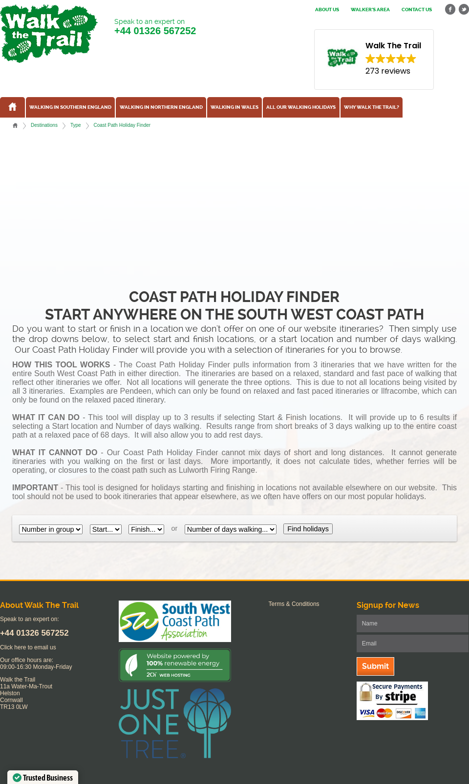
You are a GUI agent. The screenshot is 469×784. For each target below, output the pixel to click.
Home (15, 125)
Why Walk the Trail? (371, 107)
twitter (463, 9)
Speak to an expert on (155, 27)
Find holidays (308, 529)
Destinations (44, 125)
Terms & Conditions (294, 604)
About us (327, 10)
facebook (450, 9)
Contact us (417, 10)
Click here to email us (28, 647)
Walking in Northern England (161, 107)
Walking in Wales (234, 107)
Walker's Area (370, 10)
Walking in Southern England (70, 107)
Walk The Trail (49, 33)
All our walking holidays (301, 107)
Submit (375, 666)
